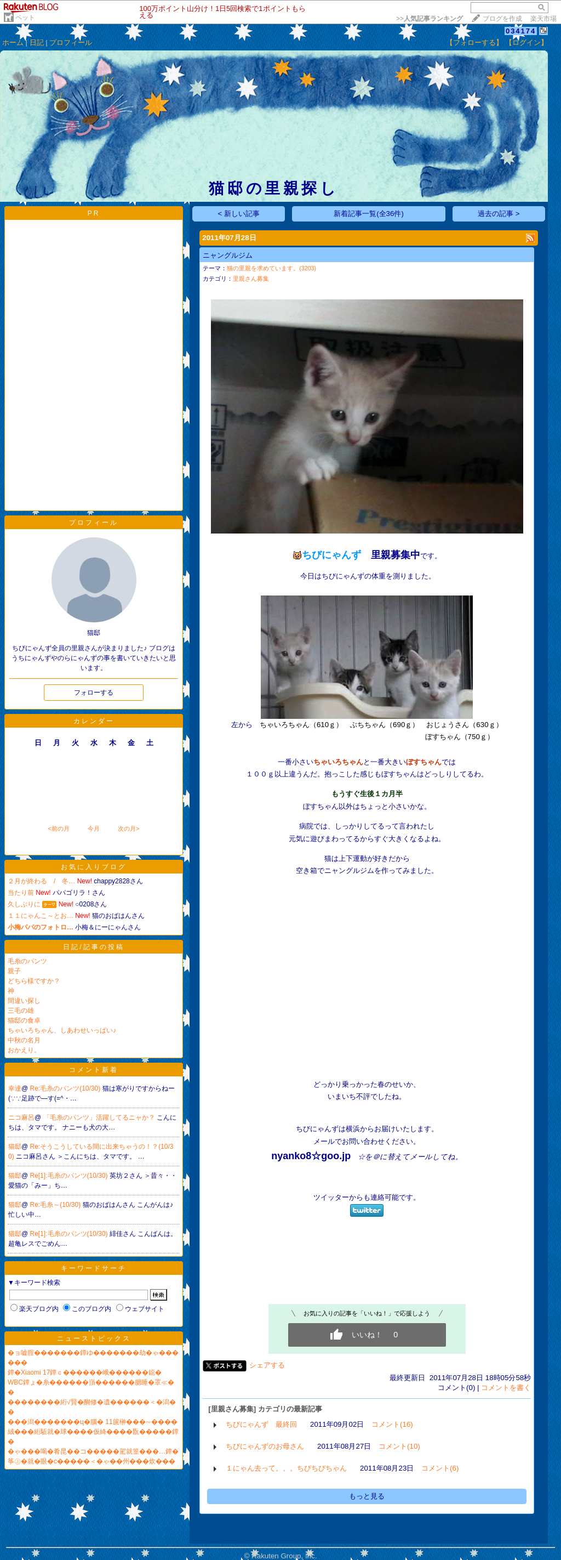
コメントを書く (506, 1387)
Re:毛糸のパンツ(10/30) (66, 1088)
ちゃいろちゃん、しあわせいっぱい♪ (62, 1030)
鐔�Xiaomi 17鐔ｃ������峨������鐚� (85, 1372)
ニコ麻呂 (21, 1117)
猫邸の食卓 (24, 1020)
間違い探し (24, 1001)
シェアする (267, 1365)
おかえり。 (24, 1050)
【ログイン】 (526, 42)
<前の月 (58, 828)
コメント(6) (440, 1468)
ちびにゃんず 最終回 (261, 1424)
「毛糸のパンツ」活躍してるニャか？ (100, 1117)
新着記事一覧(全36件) (369, 213)
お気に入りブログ (94, 867)
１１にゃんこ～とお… (40, 916)
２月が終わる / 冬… (41, 881)
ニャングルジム (228, 255)
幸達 (14, 1088)
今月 (94, 828)
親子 (14, 971)
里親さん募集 (251, 278)
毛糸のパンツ (27, 961)
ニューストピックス (94, 1338)
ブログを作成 (502, 18)
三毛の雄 (21, 1010)
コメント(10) (399, 1446)
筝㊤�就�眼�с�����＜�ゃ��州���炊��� (91, 1461)
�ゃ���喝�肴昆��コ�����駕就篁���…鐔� (93, 1451)
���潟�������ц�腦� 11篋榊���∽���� (93, 1422)
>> (429, 18)
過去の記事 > (499, 213)
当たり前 (21, 893)
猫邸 (14, 1146)
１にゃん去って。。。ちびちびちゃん (286, 1468)
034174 (521, 31)
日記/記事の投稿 (93, 947)
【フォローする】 (474, 42)
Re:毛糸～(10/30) (56, 1205)
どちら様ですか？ (34, 981)
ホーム (13, 42)
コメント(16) (392, 1424)
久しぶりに (24, 904)
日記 (37, 42)
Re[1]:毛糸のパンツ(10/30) (70, 1175)
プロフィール (70, 42)
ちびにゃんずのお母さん (265, 1446)
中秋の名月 (24, 1040)
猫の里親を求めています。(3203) (271, 268)
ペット (25, 17)
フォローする (93, 692)
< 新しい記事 (239, 213)
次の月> (128, 828)
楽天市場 (543, 18)
